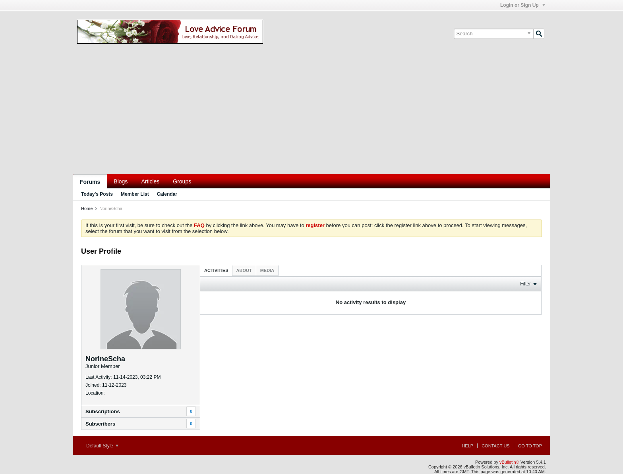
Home (87, 208)
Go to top (530, 445)
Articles (150, 181)
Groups (182, 181)
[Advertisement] (311, 114)
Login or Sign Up (522, 5)
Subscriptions (102, 411)
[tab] (216, 270)
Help (467, 445)
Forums (90, 182)
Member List (135, 194)
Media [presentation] (267, 270)
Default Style (102, 446)
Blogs (121, 181)
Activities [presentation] (216, 270)
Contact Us (496, 445)
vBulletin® (509, 462)
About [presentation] (244, 270)
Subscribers (100, 424)
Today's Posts (97, 194)
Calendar (167, 194)
